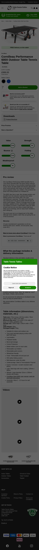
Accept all (28, 287)
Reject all (11, 287)
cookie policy (7, 273)
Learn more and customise (19, 283)
